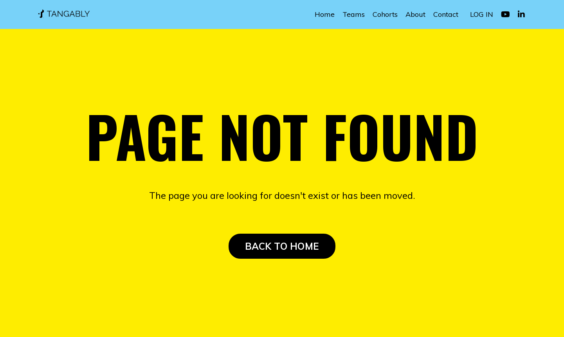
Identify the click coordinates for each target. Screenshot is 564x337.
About (415, 14)
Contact (445, 14)
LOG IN (481, 14)
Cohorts (385, 14)
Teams (353, 14)
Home (325, 14)
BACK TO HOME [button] (282, 246)
